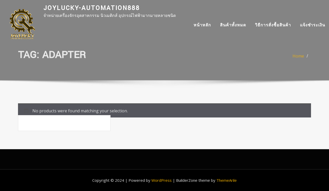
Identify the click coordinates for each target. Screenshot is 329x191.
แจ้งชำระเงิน (312, 25)
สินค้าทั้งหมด (233, 25)
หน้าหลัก (202, 25)
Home (298, 58)
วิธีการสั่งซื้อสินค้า (273, 25)
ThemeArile (226, 180)
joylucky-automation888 (91, 8)
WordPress (161, 180)
